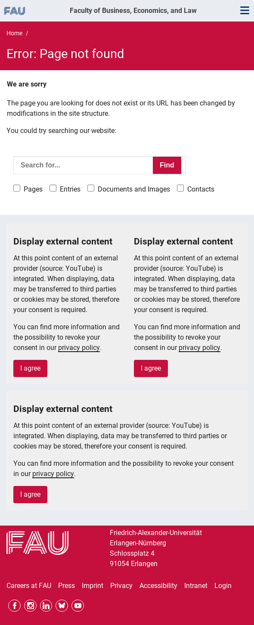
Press (66, 586)
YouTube (77, 606)
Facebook (14, 606)
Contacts (200, 189)
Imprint (92, 586)
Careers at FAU (28, 586)
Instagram (30, 606)
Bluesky (62, 606)
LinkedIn (46, 606)
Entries (70, 189)
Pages (33, 189)
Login (223, 586)
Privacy (121, 586)
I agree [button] (30, 368)
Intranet (196, 586)
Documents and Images (134, 189)
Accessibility (158, 586)
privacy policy (79, 347)
